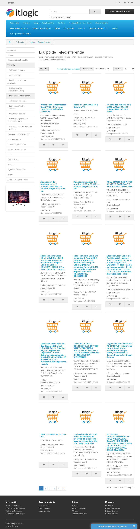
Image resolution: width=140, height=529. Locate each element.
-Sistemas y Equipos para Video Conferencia (18, 120)
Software (26, 23)
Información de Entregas (15, 508)
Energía (114, 28)
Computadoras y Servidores (80, 23)
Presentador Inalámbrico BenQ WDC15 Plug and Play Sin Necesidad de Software (53, 108)
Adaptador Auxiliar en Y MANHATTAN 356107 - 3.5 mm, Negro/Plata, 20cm (119, 108)
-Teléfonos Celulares (16, 70)
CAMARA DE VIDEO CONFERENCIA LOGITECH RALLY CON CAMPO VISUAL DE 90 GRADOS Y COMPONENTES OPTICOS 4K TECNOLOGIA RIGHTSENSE (86, 350)
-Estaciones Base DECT (17, 114)
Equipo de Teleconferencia (40, 42)
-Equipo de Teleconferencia (19, 96)
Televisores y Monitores (19, 28)
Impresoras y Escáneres (42, 28)
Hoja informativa (111, 514)
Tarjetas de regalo (79, 508)
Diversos (81, 28)
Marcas (75, 505)
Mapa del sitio (44, 511)
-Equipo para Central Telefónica (16, 107)
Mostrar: (118, 68)
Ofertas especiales (79, 514)
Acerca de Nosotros (13, 505)
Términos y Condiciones (15, 514)
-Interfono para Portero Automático (17, 81)
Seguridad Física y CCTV (98, 28)
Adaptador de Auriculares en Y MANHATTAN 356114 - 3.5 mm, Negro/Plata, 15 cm (52, 186)
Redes (57, 28)
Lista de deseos (111, 511)
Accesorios (14, 23)
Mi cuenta (109, 505)
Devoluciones (44, 508)
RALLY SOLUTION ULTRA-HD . (53, 435)
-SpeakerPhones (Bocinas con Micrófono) (20, 127)
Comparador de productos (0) (69, 69)
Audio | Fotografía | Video (20, 34)
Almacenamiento (101, 23)
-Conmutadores (14, 75)
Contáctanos (44, 505)
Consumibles (69, 28)
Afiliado (75, 511)
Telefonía (61, 23)
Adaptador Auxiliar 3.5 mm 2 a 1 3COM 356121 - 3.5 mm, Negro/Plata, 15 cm (86, 185)
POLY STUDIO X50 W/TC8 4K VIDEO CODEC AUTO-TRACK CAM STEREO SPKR (119, 184)
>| (64, 488)
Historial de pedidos (113, 508)
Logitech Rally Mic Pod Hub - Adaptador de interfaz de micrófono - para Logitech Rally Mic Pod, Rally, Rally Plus (86, 439)
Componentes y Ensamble (44, 23)
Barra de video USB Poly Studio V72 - (86, 105)
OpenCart (19, 523)
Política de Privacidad (14, 511)
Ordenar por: (87, 68)
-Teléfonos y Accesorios (17, 101)
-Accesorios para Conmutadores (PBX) (16, 89)
